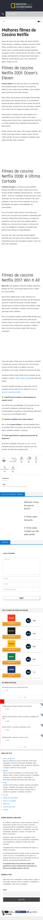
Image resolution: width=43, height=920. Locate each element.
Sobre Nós (6, 804)
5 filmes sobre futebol (22, 378)
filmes (9, 486)
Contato (5, 810)
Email (5, 890)
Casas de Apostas (9, 758)
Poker (5, 783)
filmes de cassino (16, 486)
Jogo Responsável (9, 807)
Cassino (4, 480)
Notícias (5, 771)
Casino (4, 486)
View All (21, 697)
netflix (24, 486)
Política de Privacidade (10, 798)
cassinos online (30, 444)
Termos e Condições (9, 801)
